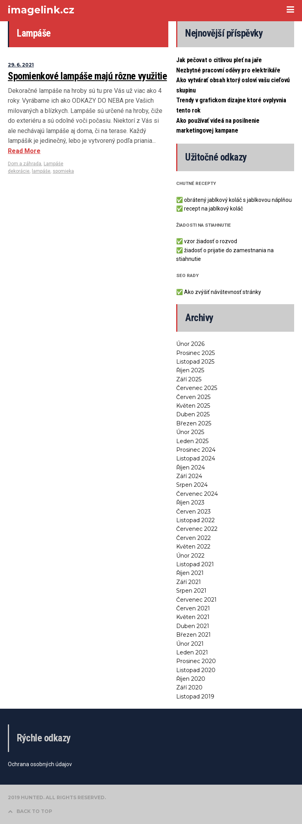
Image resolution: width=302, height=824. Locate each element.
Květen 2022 (193, 546)
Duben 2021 (192, 626)
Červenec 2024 (197, 493)
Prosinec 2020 (196, 661)
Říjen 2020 (190, 678)
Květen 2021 (193, 617)
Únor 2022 (190, 555)
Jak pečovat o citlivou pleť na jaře (219, 60)
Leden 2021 (192, 652)
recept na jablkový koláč (213, 208)
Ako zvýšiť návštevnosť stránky (222, 292)
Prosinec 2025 (195, 353)
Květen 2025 (193, 405)
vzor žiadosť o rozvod (210, 241)
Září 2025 (188, 379)
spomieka (63, 171)
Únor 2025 (190, 432)
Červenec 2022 (196, 528)
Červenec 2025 (196, 388)
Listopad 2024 (195, 458)
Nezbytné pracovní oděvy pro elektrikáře (228, 70)
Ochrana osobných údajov (40, 764)
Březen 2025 (193, 423)
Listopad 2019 (195, 696)
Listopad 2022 (195, 520)
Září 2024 (189, 476)
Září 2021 (188, 582)
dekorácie (18, 171)
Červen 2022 (193, 537)
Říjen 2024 (190, 467)
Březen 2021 (193, 634)
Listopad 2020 (195, 670)
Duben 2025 (193, 414)
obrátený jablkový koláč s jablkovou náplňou (238, 200)
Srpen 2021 (191, 590)
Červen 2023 (193, 511)
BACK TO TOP (30, 811)
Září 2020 (189, 687)
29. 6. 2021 (21, 65)
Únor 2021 (190, 643)
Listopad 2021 (195, 564)
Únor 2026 (190, 343)
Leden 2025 (192, 441)
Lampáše (53, 163)
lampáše (41, 171)
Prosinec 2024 (195, 449)
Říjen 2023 (190, 502)
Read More (24, 151)
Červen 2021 (193, 608)
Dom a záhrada (24, 163)
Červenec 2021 (196, 599)
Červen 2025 (193, 397)
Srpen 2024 (192, 484)
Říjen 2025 (190, 370)
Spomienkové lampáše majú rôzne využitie (87, 76)
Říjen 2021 (190, 572)
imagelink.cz (41, 10)
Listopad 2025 (195, 361)
